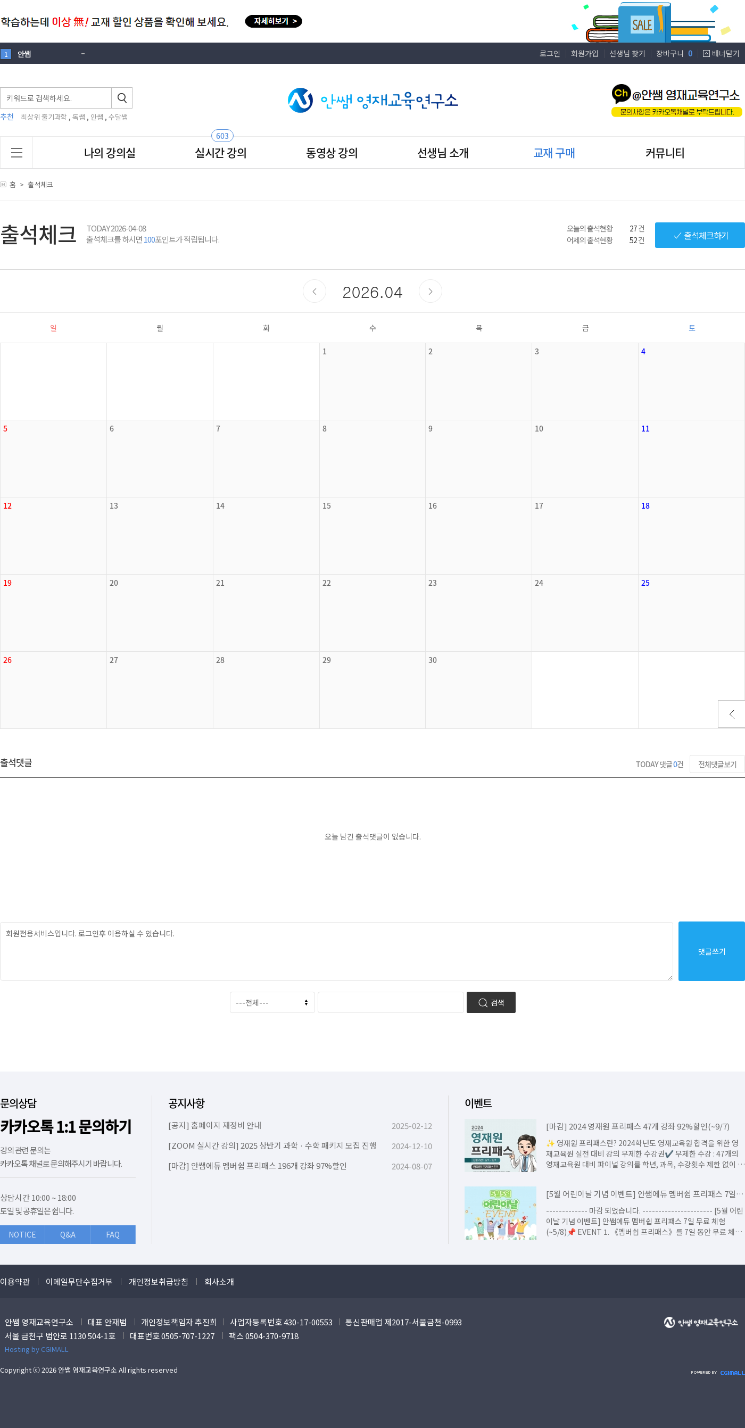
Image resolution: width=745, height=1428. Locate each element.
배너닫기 (726, 53)
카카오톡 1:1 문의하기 (65, 1127)
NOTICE (22, 1234)
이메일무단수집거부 (79, 1281)
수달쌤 (118, 117)
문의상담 (18, 1103)
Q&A (68, 1234)
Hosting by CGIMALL (37, 1349)
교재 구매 (554, 152)
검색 (491, 1002)
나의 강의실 (110, 152)
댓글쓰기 (712, 951)
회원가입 (585, 53)
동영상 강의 (332, 152)
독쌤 (78, 117)
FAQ (113, 1234)
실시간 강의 (220, 152)
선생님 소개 (443, 152)
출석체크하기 (700, 235)
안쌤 (96, 117)
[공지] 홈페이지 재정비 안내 (214, 1125)
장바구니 (674, 53)
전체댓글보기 (717, 764)
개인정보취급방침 (158, 1281)
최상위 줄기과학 (44, 117)
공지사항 (186, 1103)
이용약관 (15, 1281)
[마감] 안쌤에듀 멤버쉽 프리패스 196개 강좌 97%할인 (257, 1165)
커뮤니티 (665, 152)
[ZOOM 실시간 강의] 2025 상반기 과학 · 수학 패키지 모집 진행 (272, 1145)
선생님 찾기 (627, 53)
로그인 (550, 53)
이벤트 (478, 1103)
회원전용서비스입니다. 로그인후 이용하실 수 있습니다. (336, 951)
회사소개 (219, 1281)
